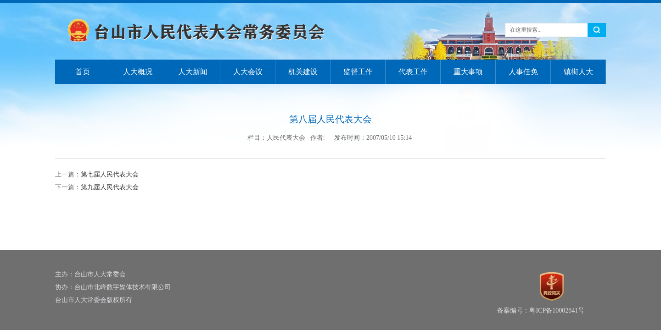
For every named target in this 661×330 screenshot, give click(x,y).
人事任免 (523, 72)
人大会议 (248, 72)
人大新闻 (192, 72)
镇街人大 (578, 72)
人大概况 (137, 72)
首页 (82, 72)
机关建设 (303, 72)
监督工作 (358, 72)
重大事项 (468, 72)
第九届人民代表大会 (110, 187)
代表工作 (413, 72)
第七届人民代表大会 (110, 174)
